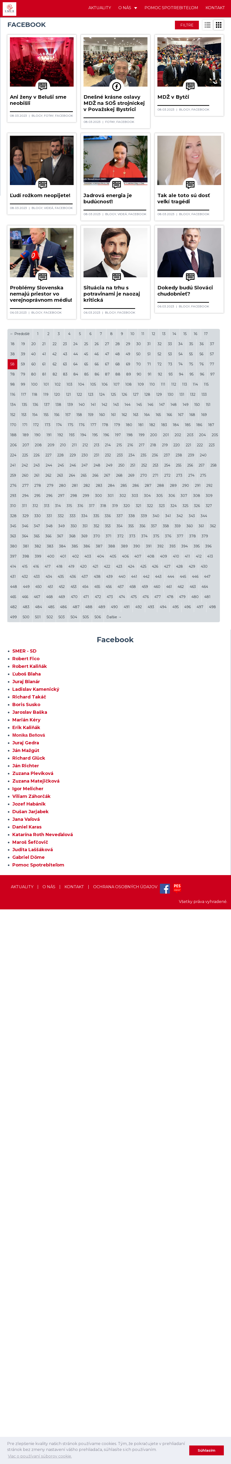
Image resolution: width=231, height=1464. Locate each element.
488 (88, 1161)
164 (147, 969)
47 (107, 908)
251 (132, 1020)
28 (117, 898)
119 (45, 949)
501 (38, 1171)
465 (13, 1151)
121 (68, 949)
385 (75, 1101)
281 (75, 1040)
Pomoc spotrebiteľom (171, 7)
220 (176, 999)
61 (44, 919)
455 (97, 1141)
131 (181, 949)
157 (68, 969)
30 (138, 898)
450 (38, 1141)
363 (13, 1091)
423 (119, 1121)
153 (23, 969)
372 (120, 1091)
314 (58, 1060)
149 (186, 959)
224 (13, 1010)
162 (124, 969)
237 (167, 1010)
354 (120, 1080)
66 (97, 919)
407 (137, 1111)
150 (197, 959)
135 (24, 959)
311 (24, 1060)
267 (107, 1030)
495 (175, 1161)
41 (44, 908)
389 (124, 1101)
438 (97, 1131)
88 (117, 929)
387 (99, 1101)
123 (90, 949)
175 (70, 979)
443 (158, 1131)
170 (13, 979)
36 (202, 898)
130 (170, 949)
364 (25, 1091)
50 (138, 908)
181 (141, 979)
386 (87, 1101)
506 (98, 1171)
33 (170, 898)
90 (139, 929)
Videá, (126, 336)
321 (138, 1060)
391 (149, 1101)
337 (120, 1070)
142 (104, 959)
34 (180, 898)
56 (201, 908)
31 (149, 898)
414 (13, 1121)
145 (139, 959)
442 (146, 1131)
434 (49, 1131)
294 (25, 1050)
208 (38, 999)
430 (204, 1121)
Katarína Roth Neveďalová (42, 1389)
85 (86, 929)
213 (96, 999)
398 (25, 1111)
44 (75, 908)
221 (188, 999)
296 (49, 1050)
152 (12, 969)
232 (108, 1010)
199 (142, 989)
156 (56, 969)
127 (136, 949)
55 (191, 908)
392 (160, 1101)
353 (108, 1080)
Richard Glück (28, 1312)
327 (209, 1060)
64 (75, 919)
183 (164, 979)
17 (206, 888)
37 (212, 898)
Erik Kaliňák (26, 1282)
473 (110, 1151)
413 (210, 1111)
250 (121, 1020)
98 (12, 939)
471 (86, 1151)
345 (13, 1080)
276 (13, 1040)
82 (55, 929)
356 (142, 1080)
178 (105, 979)
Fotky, (126, 62)
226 (37, 1010)
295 (37, 1050)
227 (48, 1010)
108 (128, 939)
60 (33, 919)
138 (58, 959)
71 (149, 919)
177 (93, 979)
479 (182, 1151)
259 (13, 1030)
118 (34, 949)
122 (79, 949)
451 (50, 1141)
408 (150, 1111)
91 (149, 929)
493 (151, 1161)
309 (209, 1050)
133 (204, 949)
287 (148, 1040)
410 (176, 1111)
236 (155, 1010)
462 (181, 1141)
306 (171, 1050)
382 (38, 1101)
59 (23, 919)
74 (180, 919)
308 (196, 1050)
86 (97, 929)
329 (25, 1070)
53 (170, 908)
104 (81, 939)
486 (63, 1161)
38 (12, 908)
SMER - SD (24, 1205)
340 (156, 1070)
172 (36, 979)
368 (72, 1091)
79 (23, 929)
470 (74, 1151)
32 (160, 898)
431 (13, 1131)
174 (59, 979)
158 (79, 969)
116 (12, 949)
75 (191, 919)
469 (62, 1151)
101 (46, 939)
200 (153, 989)
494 (163, 1161)
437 (85, 1131)
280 (62, 1040)
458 (132, 1141)
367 (60, 1091)
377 (180, 1091)
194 (83, 989)
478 (170, 1151)
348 (49, 1080)
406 (125, 1111)
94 (181, 929)
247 (85, 1020)
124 (102, 949)
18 (13, 898)
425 (143, 1121)
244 (49, 1020)
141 (93, 959)
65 (86, 919)
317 (92, 1060)
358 (166, 1080)
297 (61, 1050)
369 (84, 1091)
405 (113, 1111)
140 (82, 959)
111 (163, 939)
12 (153, 888)
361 (201, 1080)
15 (185, 888)
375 (156, 1091)
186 (199, 979)
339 (144, 1070)
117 (23, 949)
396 (208, 1101)
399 (38, 1111)
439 (109, 1131)
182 (152, 979)
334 (84, 1070)
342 (180, 1070)
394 (184, 1101)
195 (95, 989)
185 (187, 979)
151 (208, 959)
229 (73, 1010)
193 (72, 989)
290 (185, 1040)
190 (37, 989)
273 (179, 1030)
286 (135, 1040)
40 (33, 908)
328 (13, 1070)
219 (165, 999)
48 (117, 908)
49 (128, 908)
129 (159, 949)
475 (134, 1151)
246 (73, 1020)
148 (173, 959)
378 (192, 1091)
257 (202, 1020)
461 (169, 1141)
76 (201, 919)
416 (36, 1121)
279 (50, 1040)
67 (107, 919)
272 (167, 1030)
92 (160, 929)
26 (97, 898)
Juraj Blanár (26, 1236)
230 (85, 1010)
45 (86, 908)
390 (136, 1101)
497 (200, 1161)
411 (187, 1111)
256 (190, 1020)
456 (109, 1141)
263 (60, 1030)
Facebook (141, 62)
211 (74, 999)
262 (48, 1030)
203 (190, 989)
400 (50, 1111)
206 (13, 999)
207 (25, 999)
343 (192, 1070)
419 (71, 1121)
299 (86, 1050)
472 (98, 1151)
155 (45, 969)
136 (35, 959)
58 (12, 919)
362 (213, 1080)
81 (44, 929)
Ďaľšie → (114, 1171)
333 (73, 1070)
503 (62, 1171)
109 (141, 939)
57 (212, 908)
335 (96, 1070)
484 (38, 1161)
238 (179, 1010)
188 (13, 989)
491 (127, 1161)
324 (173, 1060)
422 (107, 1121)
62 (55, 919)
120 (57, 949)
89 (128, 929)
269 (131, 1030)
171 (24, 979)
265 (83, 1030)
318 (103, 1060)
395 (197, 1101)
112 (173, 939)
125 (113, 949)
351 (85, 1080)
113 (184, 939)
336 (108, 1070)
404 (100, 1111)
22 (55, 898)
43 (65, 908)
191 (49, 989)
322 (150, 1060)
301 (111, 1050)
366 (48, 1091)
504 (74, 1171)
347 (37, 1080)
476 (146, 1151)
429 (192, 1121)
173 (47, 979)
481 (207, 1151)
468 (49, 1151)
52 (159, 908)
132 (192, 949)
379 (205, 1091)
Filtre (186, 25)
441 (134, 1131)
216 (130, 999)
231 (96, 1010)
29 (128, 898)
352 (96, 1080)
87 (107, 929)
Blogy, (115, 62)
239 (191, 1010)
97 (212, 929)
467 (37, 1151)
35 (191, 898)
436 (73, 1131)
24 (75, 898)
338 (131, 1070)
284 (111, 1040)
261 (37, 1030)
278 (37, 1040)
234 (131, 1010)
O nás (127, 7)
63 (65, 919)
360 (190, 1080)
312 (35, 1060)
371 (108, 1091)
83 (65, 929)
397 (13, 1111)
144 (127, 959)
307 (184, 1050)
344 (204, 1070)
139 (70, 959)
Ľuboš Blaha (26, 1228)
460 (157, 1141)
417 (48, 1121)
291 (198, 1040)
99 (23, 939)
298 (73, 1050)
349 (61, 1080)
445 (183, 1131)
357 (154, 1080)
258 (213, 1020)
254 (167, 1020)
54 (181, 908)
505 (86, 1171)
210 (63, 999)
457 (121, 1141)
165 (158, 969)
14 (174, 888)
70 (138, 919)
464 (205, 1141)
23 (65, 898)
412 (199, 1111)
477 (157, 1151)
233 (120, 1010)
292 (209, 1040)
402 (75, 1111)
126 (124, 949)
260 (25, 1030)
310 (13, 1060)
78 (12, 929)
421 (95, 1121)
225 (25, 1010)
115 (206, 939)
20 (33, 898)
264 (72, 1030)
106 (104, 939)
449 (26, 1141)
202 (178, 989)
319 (115, 1060)
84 (75, 929)
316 (80, 1060)
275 (203, 1030)
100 (34, 939)
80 (33, 929)
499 (13, 1171)
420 (83, 1121)
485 (51, 1161)
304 (147, 1050)
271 (155, 1030)
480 (195, 1151)
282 (87, 1040)
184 (176, 979)
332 (61, 1070)
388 (111, 1101)
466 (25, 1151)
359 (178, 1080)
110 (152, 939)
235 (143, 1010)
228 (60, 1010)
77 (212, 919)
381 (26, 1101)
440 (122, 1131)
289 (173, 1040)
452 (62, 1141)
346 (25, 1080)
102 (58, 939)
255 (178, 1020)
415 (24, 1121)
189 (25, 989)
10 (132, 888)
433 (37, 1131)
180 (129, 979)
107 (116, 939)
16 (195, 888)
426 (155, 1121)
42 (54, 908)
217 (142, 999)
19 (23, 898)
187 (211, 979)
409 (163, 1111)
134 (13, 959)
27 (107, 898)
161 (113, 969)
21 (44, 898)
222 (200, 999)
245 (61, 1020)
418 (59, 1121)
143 (116, 959)
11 (142, 888)
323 (162, 1060)
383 (50, 1101)
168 (192, 969)
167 (181, 969)
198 (129, 989)
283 (99, 1040)
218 (153, 999)
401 (63, 1111)
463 (193, 1141)
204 (202, 989)
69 (128, 919)
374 (144, 1091)
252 (144, 1020)
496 (187, 1161)
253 (155, 1020)
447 (207, 1131)
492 (138, 1161)
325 (185, 1060)
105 (93, 939)
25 (86, 898)
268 (119, 1030)
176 (81, 979)
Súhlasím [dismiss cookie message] (206, 1450)
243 (37, 1020)
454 (85, 1141)
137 (47, 959)
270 (143, 1030)
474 (122, 1151)
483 (26, 1161)
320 (127, 1060)
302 (123, 1050)
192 (60, 989)
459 (145, 1141)
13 (164, 888)
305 (159, 1050)
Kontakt (215, 7)
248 (97, 1020)
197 (118, 989)
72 (159, 919)
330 (37, 1070)
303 (135, 1050)
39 (23, 908)
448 (13, 1141)
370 (96, 1091)
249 (109, 1020)
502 (50, 1171)
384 (62, 1101)
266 (95, 1030)
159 (90, 969)
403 (87, 1111)
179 (117, 979)
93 (170, 929)
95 (191, 929)
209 (51, 999)
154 (35, 969)
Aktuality (99, 7)
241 (13, 1020)
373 (132, 1091)
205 (215, 989)
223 (212, 999)
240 (203, 1010)
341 (168, 1070)
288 (160, 1040)
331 (49, 1070)
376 (168, 1091)
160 (102, 969)
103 (69, 939)
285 (124, 1040)
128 (147, 949)
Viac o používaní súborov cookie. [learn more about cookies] (40, 1456)
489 (101, 1161)
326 (197, 1060)
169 (204, 969)
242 (25, 1020)
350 (74, 1080)
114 (195, 939)
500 (26, 1171)
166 (169, 969)
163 (135, 969)
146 (150, 959)
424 (131, 1121)
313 (46, 1060)
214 (108, 999)
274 (191, 1030)
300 (98, 1050)
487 (76, 1161)
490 (114, 1161)
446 (195, 1131)
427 (167, 1121)
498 (212, 1161)
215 (119, 999)
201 (166, 989)
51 (149, 908)
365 (37, 1091)
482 (13, 1161)
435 (61, 1131)
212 (85, 999)
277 (25, 1040)
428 (179, 1121)
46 (96, 908)
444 (171, 1131)
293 (13, 1050)
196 (106, 989)
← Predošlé (20, 888)
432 (25, 1131)
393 (172, 1101)
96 (202, 929)
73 (170, 919)
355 (131, 1080)
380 (13, 1101)
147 (162, 959)
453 (74, 1141)
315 (69, 1060)
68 (117, 919)
